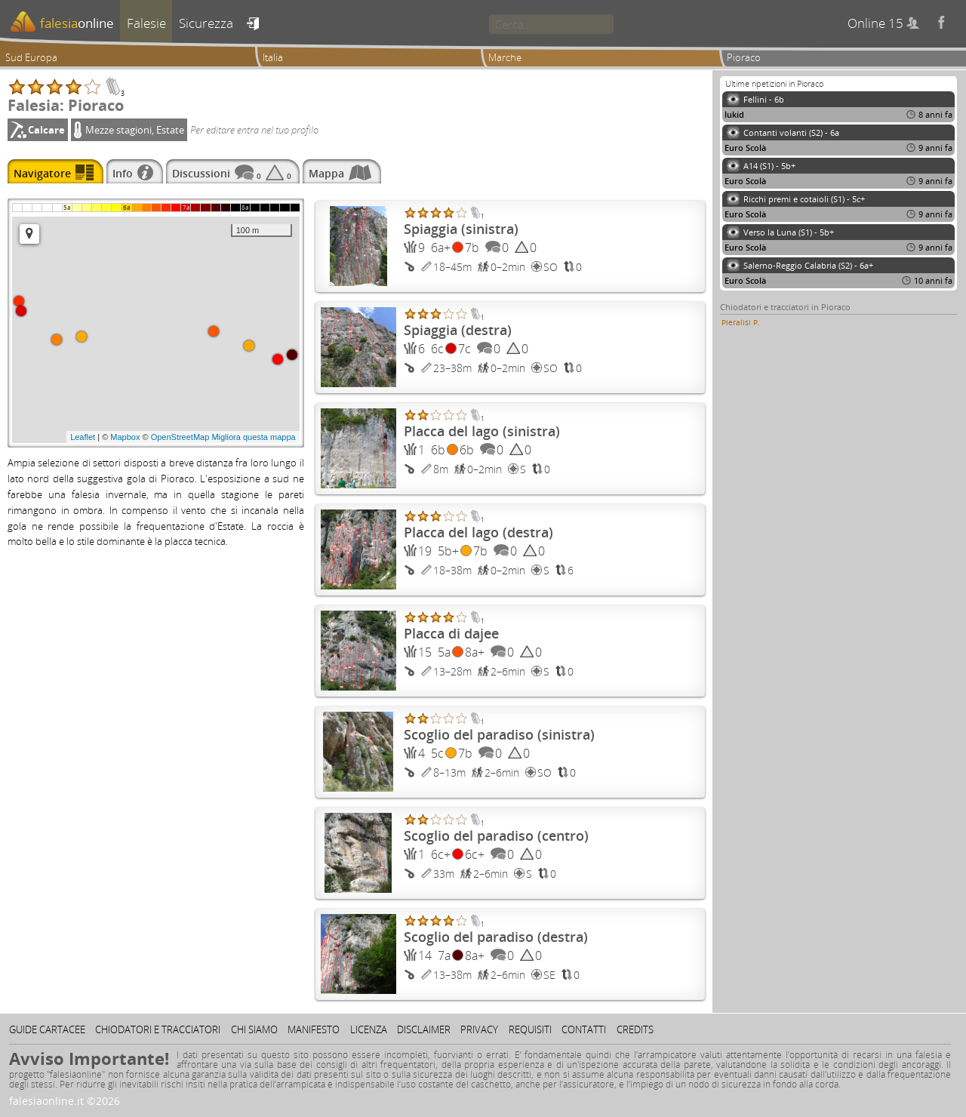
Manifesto (314, 1029)
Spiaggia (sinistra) (461, 229)
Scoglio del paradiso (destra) (496, 937)
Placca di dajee (451, 633)
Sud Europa (31, 57)
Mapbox (125, 437)
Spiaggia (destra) (458, 330)
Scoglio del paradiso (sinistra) (499, 734)
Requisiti (530, 1029)
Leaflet (82, 437)
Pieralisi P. (740, 322)
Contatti (583, 1029)
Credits (635, 1029)
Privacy (479, 1029)
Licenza (368, 1029)
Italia (273, 57)
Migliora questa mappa (253, 437)
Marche (504, 57)
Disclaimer (424, 1029)
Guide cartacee (47, 1029)
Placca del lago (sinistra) (482, 431)
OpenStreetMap (180, 437)
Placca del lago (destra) (478, 532)
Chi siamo (254, 1029)
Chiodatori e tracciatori (157, 1029)
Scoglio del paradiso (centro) (496, 835)
